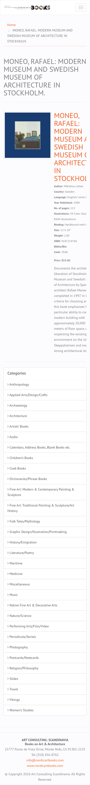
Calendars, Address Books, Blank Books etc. (38, 447)
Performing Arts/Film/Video (28, 626)
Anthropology (18, 384)
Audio (12, 437)
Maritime (14, 563)
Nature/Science (19, 616)
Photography (17, 647)
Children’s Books (20, 458)
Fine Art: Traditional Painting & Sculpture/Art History (40, 508)
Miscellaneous (18, 584)
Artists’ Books (18, 426)
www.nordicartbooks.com (45, 766)
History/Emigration (22, 542)
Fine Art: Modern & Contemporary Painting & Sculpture (40, 492)
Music (12, 595)
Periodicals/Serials (21, 637)
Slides (12, 679)
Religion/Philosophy (22, 668)
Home (11, 25)
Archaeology (17, 405)
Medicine (15, 574)
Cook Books (16, 468)
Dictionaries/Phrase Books (27, 479)
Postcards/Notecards (23, 658)
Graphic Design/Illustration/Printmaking (37, 532)
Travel (12, 689)
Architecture (17, 416)
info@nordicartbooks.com (45, 760)
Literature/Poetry (20, 553)
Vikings (13, 699)
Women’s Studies (20, 710)
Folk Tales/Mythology (23, 521)
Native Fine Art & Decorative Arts (32, 605)
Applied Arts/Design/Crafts (27, 395)
